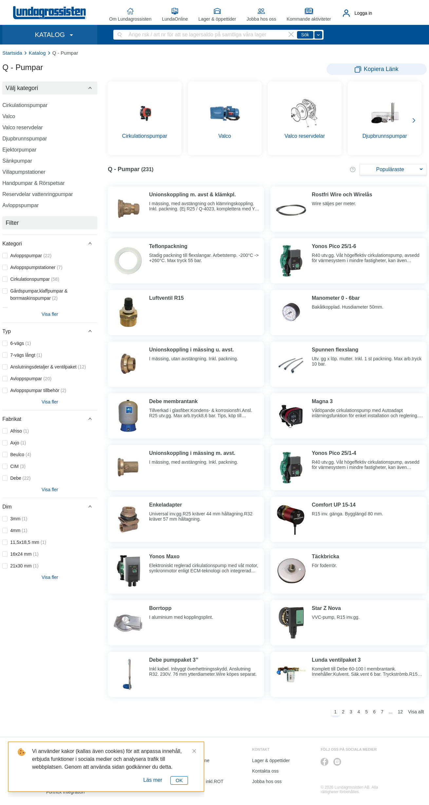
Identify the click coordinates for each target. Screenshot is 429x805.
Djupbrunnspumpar (24, 138)
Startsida (12, 53)
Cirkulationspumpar (24, 105)
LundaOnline (175, 19)
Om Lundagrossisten (130, 19)
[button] (49, 88)
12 (400, 711)
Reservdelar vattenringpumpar (37, 194)
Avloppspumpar (20, 205)
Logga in (363, 13)
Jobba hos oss (261, 19)
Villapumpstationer (23, 172)
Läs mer (152, 780)
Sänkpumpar (17, 161)
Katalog (37, 53)
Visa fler (50, 314)
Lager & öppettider (217, 19)
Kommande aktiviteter (309, 19)
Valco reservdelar (22, 127)
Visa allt (416, 711)
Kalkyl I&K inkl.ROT (203, 781)
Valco (8, 116)
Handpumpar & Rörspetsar (33, 183)
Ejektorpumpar (19, 149)
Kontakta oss (265, 771)
